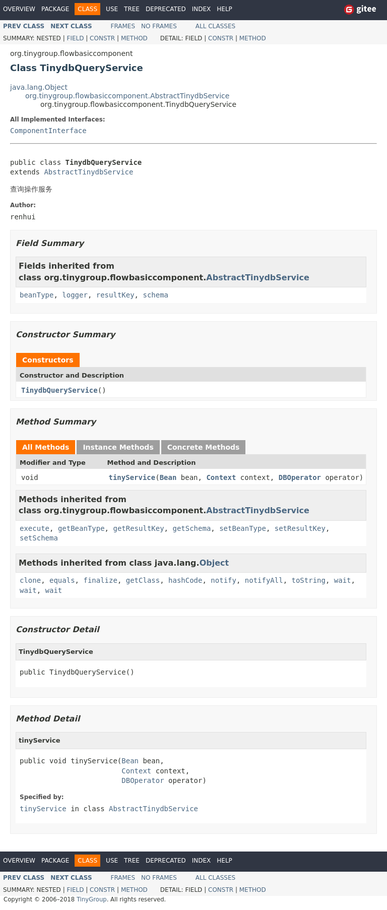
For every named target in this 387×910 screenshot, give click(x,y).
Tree (132, 9)
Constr (102, 38)
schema (155, 295)
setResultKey (300, 528)
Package (55, 9)
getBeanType (81, 528)
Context (221, 477)
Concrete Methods (203, 447)
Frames (123, 26)
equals (62, 580)
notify (223, 580)
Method (134, 38)
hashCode (185, 580)
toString (309, 580)
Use (112, 9)
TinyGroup (92, 899)
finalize (100, 580)
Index (201, 9)
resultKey (115, 295)
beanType (36, 295)
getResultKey (138, 528)
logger (75, 295)
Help (224, 9)
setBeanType (242, 528)
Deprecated (166, 9)
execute (34, 528)
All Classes (215, 26)
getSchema (191, 528)
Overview (19, 9)
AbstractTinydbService (88, 172)
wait (342, 580)
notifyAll (264, 580)
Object (214, 563)
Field (75, 38)
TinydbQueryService (59, 390)
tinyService (132, 477)
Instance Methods (118, 447)
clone (30, 580)
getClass (143, 580)
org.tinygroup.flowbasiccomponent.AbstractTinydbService (127, 96)
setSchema (39, 538)
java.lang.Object (39, 87)
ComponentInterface (48, 131)
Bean (168, 477)
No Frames (159, 26)
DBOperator (300, 477)
